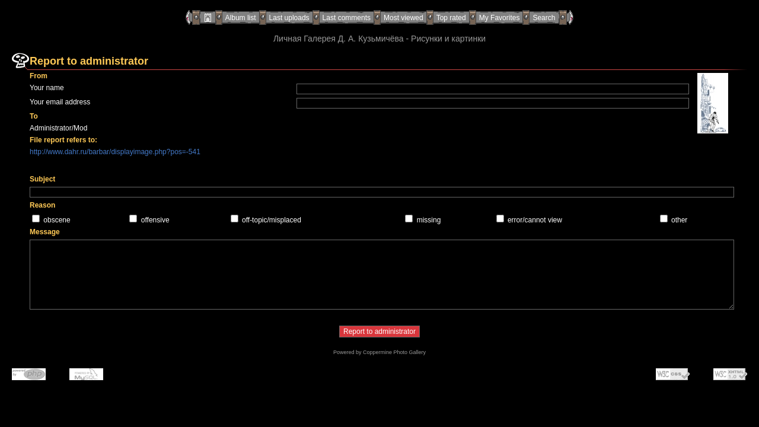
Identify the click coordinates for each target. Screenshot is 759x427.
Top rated (451, 18)
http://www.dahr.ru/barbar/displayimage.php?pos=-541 (115, 152)
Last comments (347, 18)
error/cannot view (535, 220)
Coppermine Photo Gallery (394, 352)
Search (543, 18)
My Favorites (499, 18)
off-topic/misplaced (271, 220)
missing (429, 220)
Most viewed (403, 18)
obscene (56, 220)
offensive (155, 220)
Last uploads (289, 18)
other (679, 220)
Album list (240, 18)
